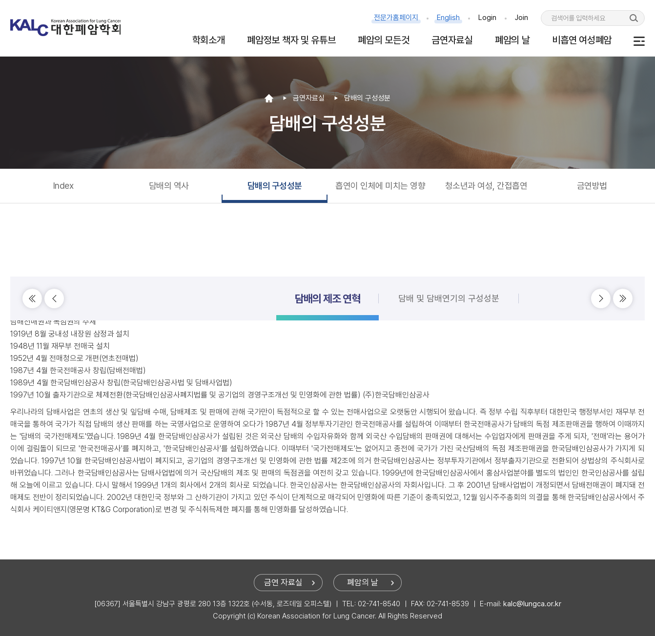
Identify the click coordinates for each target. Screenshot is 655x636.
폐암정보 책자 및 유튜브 (291, 40)
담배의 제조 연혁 (327, 274)
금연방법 (592, 185)
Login (487, 17)
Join (521, 17)
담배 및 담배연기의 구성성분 (448, 274)
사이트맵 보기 (639, 41)
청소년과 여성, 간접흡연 (486, 185)
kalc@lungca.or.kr (532, 603)
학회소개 (208, 40)
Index (63, 185)
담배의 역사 (169, 185)
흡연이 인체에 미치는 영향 (380, 185)
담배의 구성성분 (274, 185)
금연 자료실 (283, 582)
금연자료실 (451, 40)
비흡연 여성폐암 (582, 40)
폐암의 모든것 (383, 40)
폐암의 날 (512, 40)
